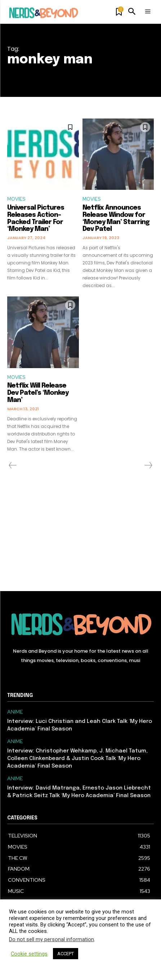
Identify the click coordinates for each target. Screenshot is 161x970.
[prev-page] (12, 465)
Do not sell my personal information (51, 939)
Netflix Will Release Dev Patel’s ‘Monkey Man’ (37, 393)
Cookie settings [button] (29, 954)
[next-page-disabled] (148, 465)
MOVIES (16, 199)
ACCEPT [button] (65, 953)
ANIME (15, 712)
